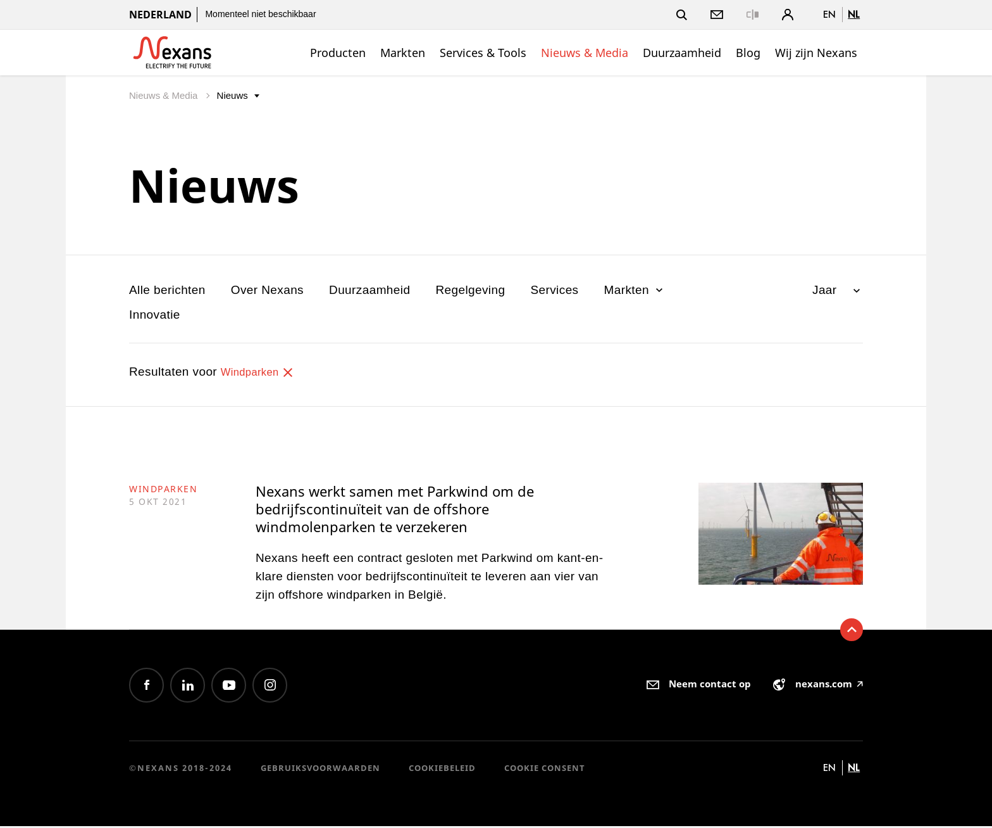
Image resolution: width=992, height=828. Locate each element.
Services (554, 289)
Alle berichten (167, 289)
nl (854, 14)
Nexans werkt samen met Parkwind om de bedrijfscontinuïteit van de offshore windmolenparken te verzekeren (400, 509)
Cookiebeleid (442, 770)
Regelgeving (470, 289)
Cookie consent (544, 770)
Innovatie (154, 314)
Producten (338, 52)
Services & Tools (483, 52)
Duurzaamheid (682, 52)
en (829, 14)
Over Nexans (267, 289)
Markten (402, 52)
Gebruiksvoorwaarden (320, 770)
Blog (748, 52)
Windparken (262, 371)
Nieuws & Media (584, 52)
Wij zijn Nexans (816, 52)
